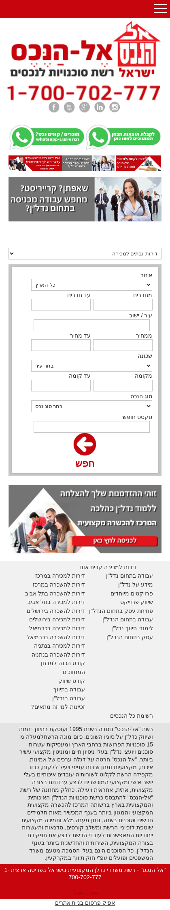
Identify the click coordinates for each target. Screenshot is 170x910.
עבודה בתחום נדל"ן (129, 575)
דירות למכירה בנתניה (59, 645)
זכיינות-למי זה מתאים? (58, 707)
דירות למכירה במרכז (60, 575)
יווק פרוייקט (134, 602)
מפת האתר (85, 893)
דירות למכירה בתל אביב (56, 602)
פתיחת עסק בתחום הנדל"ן (121, 611)
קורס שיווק (71, 681)
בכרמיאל (40, 628)
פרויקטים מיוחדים (131, 593)
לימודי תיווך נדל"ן (132, 628)
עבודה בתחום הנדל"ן (127, 619)
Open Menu (160, 9)
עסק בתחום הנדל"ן (129, 637)
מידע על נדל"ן (135, 584)
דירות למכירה (68, 628)
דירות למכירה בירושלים (57, 619)
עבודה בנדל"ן (68, 698)
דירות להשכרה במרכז (59, 584)
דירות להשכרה (66, 637)
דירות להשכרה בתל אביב (55, 593)
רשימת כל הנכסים (131, 715)
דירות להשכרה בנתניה (58, 654)
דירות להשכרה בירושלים (56, 611)
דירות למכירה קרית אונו (108, 567)
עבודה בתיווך (69, 689)
